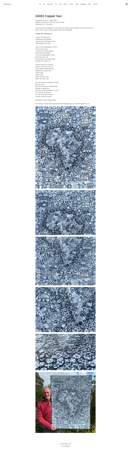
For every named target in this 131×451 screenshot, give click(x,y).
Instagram (127, 4)
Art (40, 4)
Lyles (60, 4)
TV (56, 4)
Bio (44, 4)
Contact (95, 4)
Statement (50, 4)
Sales (76, 4)
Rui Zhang (67, 446)
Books (71, 4)
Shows (66, 4)
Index (89, 4)
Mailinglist (83, 4)
